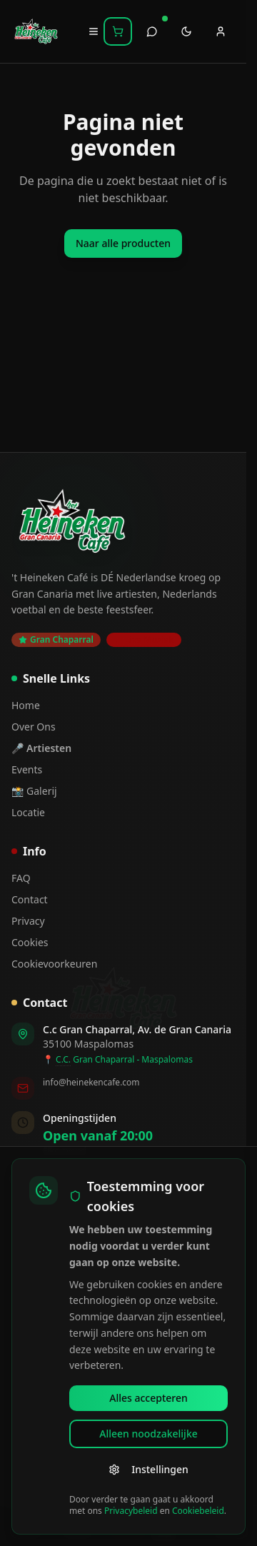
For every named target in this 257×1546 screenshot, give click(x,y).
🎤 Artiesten (41, 748)
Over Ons (33, 726)
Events (26, 769)
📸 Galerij (34, 791)
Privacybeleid (131, 1511)
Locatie (28, 812)
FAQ (21, 878)
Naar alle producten (123, 243)
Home (25, 705)
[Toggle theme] (186, 31)
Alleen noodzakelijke (148, 1433)
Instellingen (148, 1469)
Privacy (28, 921)
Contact (29, 899)
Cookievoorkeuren (54, 963)
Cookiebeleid (198, 1511)
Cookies (29, 942)
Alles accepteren (148, 1398)
